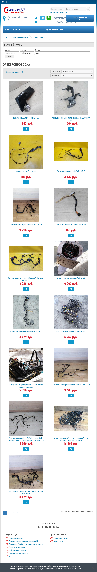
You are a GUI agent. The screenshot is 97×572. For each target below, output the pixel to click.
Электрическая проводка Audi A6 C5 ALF (26, 331)
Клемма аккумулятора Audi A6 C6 (26, 118)
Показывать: (56, 75)
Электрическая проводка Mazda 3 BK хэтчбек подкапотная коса (26, 385)
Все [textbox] (37, 53)
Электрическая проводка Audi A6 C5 (71, 278)
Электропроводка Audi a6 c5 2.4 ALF (71, 171)
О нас (11, 556)
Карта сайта (58, 541)
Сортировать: (56, 71)
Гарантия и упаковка (17, 547)
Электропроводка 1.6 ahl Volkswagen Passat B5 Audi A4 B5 (26, 492)
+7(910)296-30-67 (64, 17)
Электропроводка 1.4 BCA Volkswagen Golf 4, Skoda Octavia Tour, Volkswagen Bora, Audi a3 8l (26, 439)
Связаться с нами (61, 538)
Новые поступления (14, 29)
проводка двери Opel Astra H (26, 171)
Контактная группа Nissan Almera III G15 (71, 224)
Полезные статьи (16, 538)
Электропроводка (40, 37)
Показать (9, 56)
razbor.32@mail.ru (66, 21)
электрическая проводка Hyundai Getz (71, 331)
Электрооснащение (20, 37)
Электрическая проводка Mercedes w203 (26, 224)
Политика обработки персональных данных (26, 544)
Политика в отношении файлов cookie (24, 541)
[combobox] (12, 53)
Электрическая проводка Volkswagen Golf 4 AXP (71, 384)
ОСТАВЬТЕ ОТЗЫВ (54, 29)
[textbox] (12, 53)
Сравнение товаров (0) (14, 72)
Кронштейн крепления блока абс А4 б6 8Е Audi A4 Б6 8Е (71, 119)
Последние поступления (18, 553)
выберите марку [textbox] (27, 53)
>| (33, 513)
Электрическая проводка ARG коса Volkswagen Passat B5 (26, 279)
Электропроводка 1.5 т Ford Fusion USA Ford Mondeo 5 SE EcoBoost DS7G (71, 439)
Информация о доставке (18, 550)
